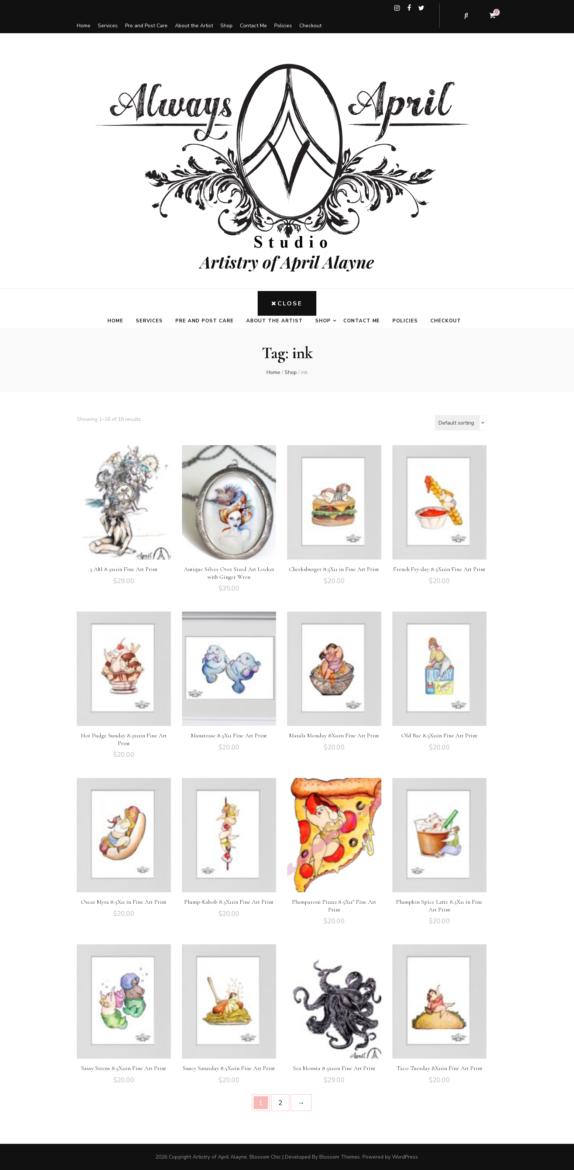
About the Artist (194, 25)
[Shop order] (461, 422)
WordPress (405, 1156)
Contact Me (253, 25)
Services (108, 25)
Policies (283, 25)
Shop (226, 25)
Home (83, 25)
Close (286, 304)
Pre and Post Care (146, 25)
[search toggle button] (466, 15)
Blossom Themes (339, 1156)
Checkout (310, 25)
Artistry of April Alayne (287, 261)
